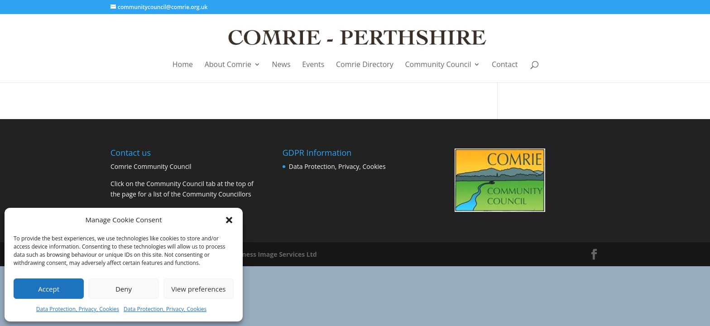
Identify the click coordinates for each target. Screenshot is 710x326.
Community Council (438, 65)
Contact (505, 65)
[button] (229, 220)
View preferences (198, 288)
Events (313, 65)
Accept (48, 288)
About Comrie (228, 65)
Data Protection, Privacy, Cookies (77, 309)
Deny (123, 288)
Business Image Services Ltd (273, 254)
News (281, 65)
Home (183, 65)
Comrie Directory (364, 65)
